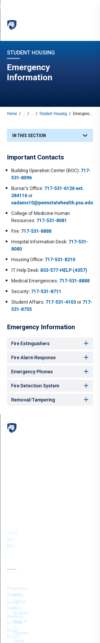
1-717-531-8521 (34, 466)
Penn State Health (22, 599)
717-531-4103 (61, 300)
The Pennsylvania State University (33, 619)
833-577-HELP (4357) (63, 268)
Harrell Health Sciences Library (26, 552)
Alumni (12, 591)
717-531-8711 (46, 289)
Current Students (21, 517)
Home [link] (12, 111)
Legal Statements (78, 627)
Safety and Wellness (68, 531)
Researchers (17, 541)
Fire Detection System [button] (50, 384)
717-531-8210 (60, 257)
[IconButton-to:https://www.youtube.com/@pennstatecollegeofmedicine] (32, 480)
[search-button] (88, 6)
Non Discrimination (23, 627)
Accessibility (51, 627)
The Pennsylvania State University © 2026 (50, 635)
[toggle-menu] (89, 24)
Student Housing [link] (53, 111)
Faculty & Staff (19, 533)
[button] (50, 133)
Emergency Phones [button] (50, 370)
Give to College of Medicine (67, 558)
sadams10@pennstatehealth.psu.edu (52, 201)
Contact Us (16, 582)
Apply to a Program (68, 523)
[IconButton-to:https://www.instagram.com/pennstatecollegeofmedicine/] (22, 480)
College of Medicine (35, 27)
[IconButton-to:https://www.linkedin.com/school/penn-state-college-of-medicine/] (43, 480)
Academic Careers (67, 539)
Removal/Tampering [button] (50, 398)
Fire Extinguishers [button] (50, 341)
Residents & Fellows (24, 525)
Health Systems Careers (72, 547)
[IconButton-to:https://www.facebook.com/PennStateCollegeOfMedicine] (11, 480)
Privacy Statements (77, 619)
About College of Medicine (66, 512)
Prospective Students (25, 509)
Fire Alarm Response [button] (50, 355)
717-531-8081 (52, 218)
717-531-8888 (36, 229)
